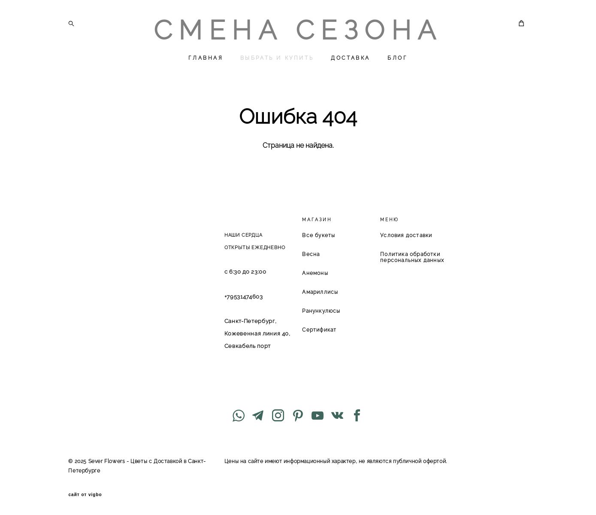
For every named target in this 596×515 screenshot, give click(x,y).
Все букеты (318, 235)
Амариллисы (320, 292)
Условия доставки (406, 235)
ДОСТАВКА (350, 58)
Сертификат (319, 330)
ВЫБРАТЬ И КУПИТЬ (277, 58)
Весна (311, 254)
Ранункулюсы (321, 311)
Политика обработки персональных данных (412, 257)
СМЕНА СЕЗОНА (298, 30)
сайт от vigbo (85, 495)
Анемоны (315, 273)
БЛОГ (397, 58)
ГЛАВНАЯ (205, 58)
